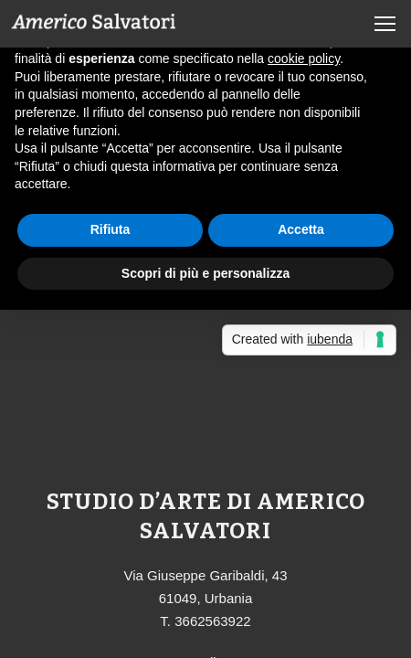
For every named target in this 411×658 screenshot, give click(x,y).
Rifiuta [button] (110, 229)
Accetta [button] (301, 229)
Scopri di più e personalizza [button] (205, 273)
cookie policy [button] (304, 58)
